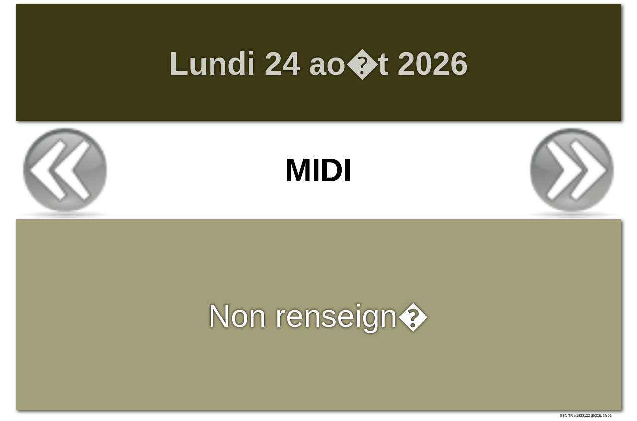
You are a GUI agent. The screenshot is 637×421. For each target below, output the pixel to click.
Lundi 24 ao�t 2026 (318, 64)
